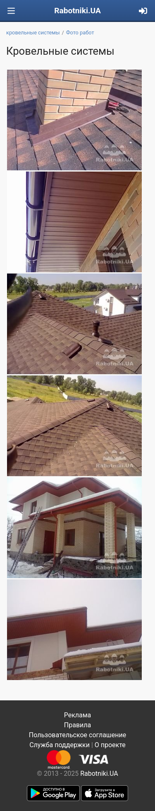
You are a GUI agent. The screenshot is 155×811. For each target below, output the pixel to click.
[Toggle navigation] (11, 11)
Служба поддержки (59, 745)
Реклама (77, 715)
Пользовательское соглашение (77, 735)
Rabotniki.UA (77, 10)
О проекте (110, 745)
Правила (77, 725)
